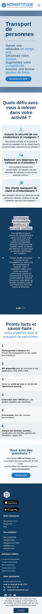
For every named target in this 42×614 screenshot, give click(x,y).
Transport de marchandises (10, 559)
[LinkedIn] (5, 595)
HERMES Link (8, 546)
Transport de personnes (9, 562)
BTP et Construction (8, 565)
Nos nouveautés (9, 537)
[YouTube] (14, 595)
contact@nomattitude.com (17, 590)
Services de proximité (9, 568)
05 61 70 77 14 (12, 587)
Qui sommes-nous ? (10, 521)
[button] (3, 258)
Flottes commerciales (8, 571)
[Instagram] (10, 595)
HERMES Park (8, 548)
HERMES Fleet (9, 540)
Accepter (21, 610)
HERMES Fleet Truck (11, 543)
